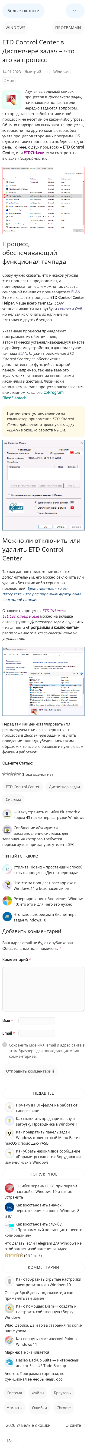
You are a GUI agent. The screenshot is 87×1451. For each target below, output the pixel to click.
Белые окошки (23, 10)
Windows (16, 27)
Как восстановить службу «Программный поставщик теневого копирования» (43, 1230)
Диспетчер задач (64, 786)
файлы (38, 1392)
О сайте (73, 1425)
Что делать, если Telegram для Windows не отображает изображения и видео (43, 1246)
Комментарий (16, 959)
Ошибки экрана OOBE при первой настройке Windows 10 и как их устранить (41, 1191)
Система (13, 799)
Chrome (64, 1407)
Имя (7, 1020)
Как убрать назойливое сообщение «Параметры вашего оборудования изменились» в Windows (43, 1157)
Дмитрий (33, 71)
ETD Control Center (23, 786)
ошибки (39, 1407)
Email (8, 1033)
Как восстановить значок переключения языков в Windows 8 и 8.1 (42, 1211)
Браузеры (62, 1392)
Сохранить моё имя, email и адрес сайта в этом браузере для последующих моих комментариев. (47, 1051)
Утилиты (14, 1407)
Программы (68, 27)
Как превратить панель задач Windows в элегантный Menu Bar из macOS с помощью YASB (42, 1138)
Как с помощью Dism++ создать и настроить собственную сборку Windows (41, 1312)
